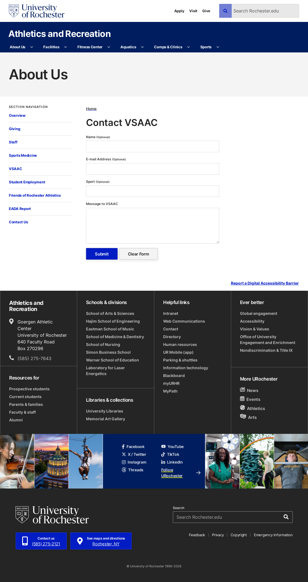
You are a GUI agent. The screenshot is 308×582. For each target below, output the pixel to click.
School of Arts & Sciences (110, 313)
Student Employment (27, 181)
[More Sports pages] (217, 47)
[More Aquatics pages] (142, 47)
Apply (179, 10)
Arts (248, 417)
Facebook (133, 446)
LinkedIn (172, 462)
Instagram (134, 462)
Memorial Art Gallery (105, 418)
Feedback (197, 534)
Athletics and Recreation (59, 33)
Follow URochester (181, 472)
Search (178, 508)
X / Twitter (134, 454)
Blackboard (174, 375)
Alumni (16, 419)
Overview (17, 115)
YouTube (172, 446)
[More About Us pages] (31, 47)
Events (250, 399)
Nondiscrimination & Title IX (266, 350)
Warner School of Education (112, 360)
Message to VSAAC (102, 203)
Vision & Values (254, 329)
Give (206, 10)
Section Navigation (28, 106)
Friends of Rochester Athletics (35, 195)
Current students (25, 396)
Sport (98, 181)
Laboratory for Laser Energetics (105, 370)
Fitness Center (89, 46)
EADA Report (20, 208)
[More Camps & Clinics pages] (188, 47)
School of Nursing (103, 344)
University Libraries (104, 411)
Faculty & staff (22, 412)
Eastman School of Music (110, 329)
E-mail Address (106, 159)
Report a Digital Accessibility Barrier (265, 283)
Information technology (185, 367)
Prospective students (29, 388)
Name (98, 137)
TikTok (170, 454)
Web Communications (184, 321)
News (249, 390)
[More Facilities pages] (65, 47)
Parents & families (26, 404)
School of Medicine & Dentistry (115, 336)
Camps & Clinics (168, 46)
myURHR (171, 383)
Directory (172, 336)
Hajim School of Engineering (113, 321)
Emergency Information (273, 534)
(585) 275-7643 (34, 358)
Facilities (51, 46)
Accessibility (252, 321)
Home (91, 108)
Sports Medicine (23, 155)
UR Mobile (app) (178, 352)
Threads (132, 469)
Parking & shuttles (180, 360)
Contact (170, 329)
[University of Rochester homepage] (36, 10)
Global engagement (258, 313)
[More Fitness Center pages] (108, 47)
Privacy (218, 534)
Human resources (180, 344)
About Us (17, 46)
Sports (205, 46)
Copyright (239, 534)
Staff (13, 142)
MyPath (170, 391)
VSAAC (15, 168)
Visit (193, 10)
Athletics (252, 408)
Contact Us (18, 221)
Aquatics (128, 46)
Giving (14, 128)
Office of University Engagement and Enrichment (267, 339)
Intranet (170, 313)
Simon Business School (108, 352)
